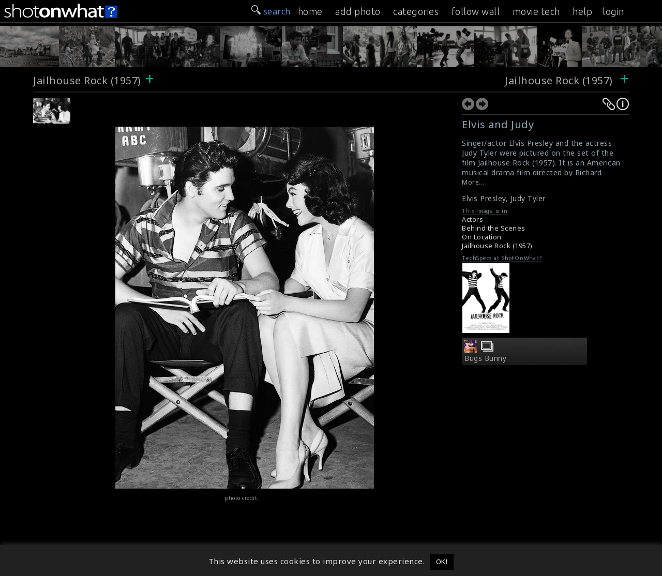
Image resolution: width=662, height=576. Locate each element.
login (613, 11)
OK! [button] (442, 561)
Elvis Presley (484, 198)
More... (473, 182)
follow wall (476, 11)
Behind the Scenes (493, 228)
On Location (482, 237)
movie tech (536, 11)
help (582, 11)
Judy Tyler (528, 198)
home (310, 11)
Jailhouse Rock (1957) (87, 80)
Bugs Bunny (485, 358)
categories (416, 11)
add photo (358, 11)
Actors (472, 219)
